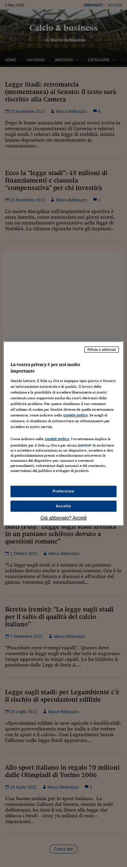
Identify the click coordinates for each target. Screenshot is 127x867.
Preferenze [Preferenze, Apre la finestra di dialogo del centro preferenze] (63, 491)
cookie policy (75, 415)
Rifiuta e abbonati (101, 349)
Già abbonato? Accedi (64, 518)
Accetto (63, 506)
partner (85, 445)
